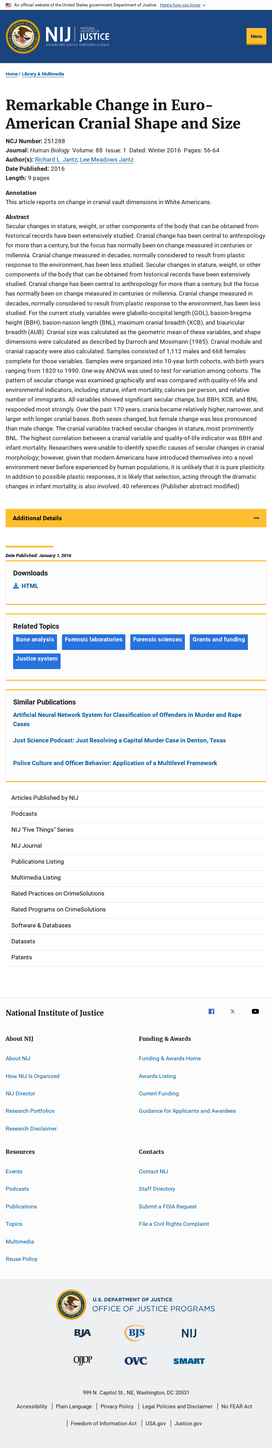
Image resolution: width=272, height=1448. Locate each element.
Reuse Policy (22, 1259)
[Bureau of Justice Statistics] (135, 1342)
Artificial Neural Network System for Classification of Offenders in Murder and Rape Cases (127, 719)
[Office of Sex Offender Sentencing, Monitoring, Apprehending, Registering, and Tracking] (189, 1365)
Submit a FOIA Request (168, 1206)
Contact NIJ (153, 1171)
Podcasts (17, 1188)
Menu (256, 36)
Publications (21, 1206)
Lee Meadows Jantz (107, 159)
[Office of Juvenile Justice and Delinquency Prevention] (83, 1367)
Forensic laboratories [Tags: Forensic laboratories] (94, 639)
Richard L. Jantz (56, 159)
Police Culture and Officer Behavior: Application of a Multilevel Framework (115, 763)
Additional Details (37, 518)
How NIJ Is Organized (33, 1075)
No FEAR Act (236, 1406)
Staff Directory (157, 1188)
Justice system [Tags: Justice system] (37, 658)
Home (12, 74)
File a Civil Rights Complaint (174, 1223)
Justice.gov (188, 1423)
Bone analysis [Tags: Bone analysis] (35, 639)
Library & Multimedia (43, 74)
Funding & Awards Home (170, 1058)
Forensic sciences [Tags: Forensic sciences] (157, 639)
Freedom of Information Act (104, 1423)
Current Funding (159, 1093)
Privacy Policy (117, 1406)
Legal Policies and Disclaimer (177, 1406)
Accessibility (32, 1406)
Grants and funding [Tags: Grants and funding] (219, 639)
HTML (30, 585)
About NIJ (18, 1058)
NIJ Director (20, 1093)
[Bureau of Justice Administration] (82, 1338)
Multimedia (20, 1241)
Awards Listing (157, 1075)
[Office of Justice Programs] (23, 36)
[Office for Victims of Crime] (136, 1366)
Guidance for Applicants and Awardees (187, 1110)
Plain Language (74, 1406)
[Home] (77, 36)
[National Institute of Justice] (189, 1338)
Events (14, 1171)
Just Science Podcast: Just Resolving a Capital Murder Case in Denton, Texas (119, 740)
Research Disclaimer (31, 1128)
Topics (14, 1223)
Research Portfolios (30, 1110)
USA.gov (156, 1423)
